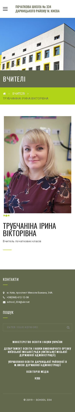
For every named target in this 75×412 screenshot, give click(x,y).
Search (68, 327)
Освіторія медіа (37, 372)
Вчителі (18, 93)
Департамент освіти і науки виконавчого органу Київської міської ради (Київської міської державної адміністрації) (37, 352)
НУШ (37, 378)
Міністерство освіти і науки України (37, 342)
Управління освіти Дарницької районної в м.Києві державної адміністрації (37, 363)
